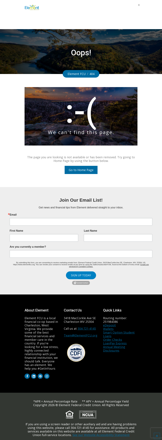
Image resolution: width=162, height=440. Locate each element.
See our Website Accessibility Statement (101, 435)
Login (122, 21)
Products (66, 7)
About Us (84, 7)
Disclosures (111, 350)
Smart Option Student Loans (119, 334)
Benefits (100, 7)
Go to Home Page (81, 170)
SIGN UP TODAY (81, 275)
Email (13, 214)
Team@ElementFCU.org (80, 335)
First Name (16, 230)
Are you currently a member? (28, 246)
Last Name (90, 230)
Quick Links (106, 21)
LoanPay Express (115, 343)
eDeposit (109, 325)
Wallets (108, 329)
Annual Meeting (114, 347)
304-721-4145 (87, 328)
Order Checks (112, 340)
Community (118, 7)
